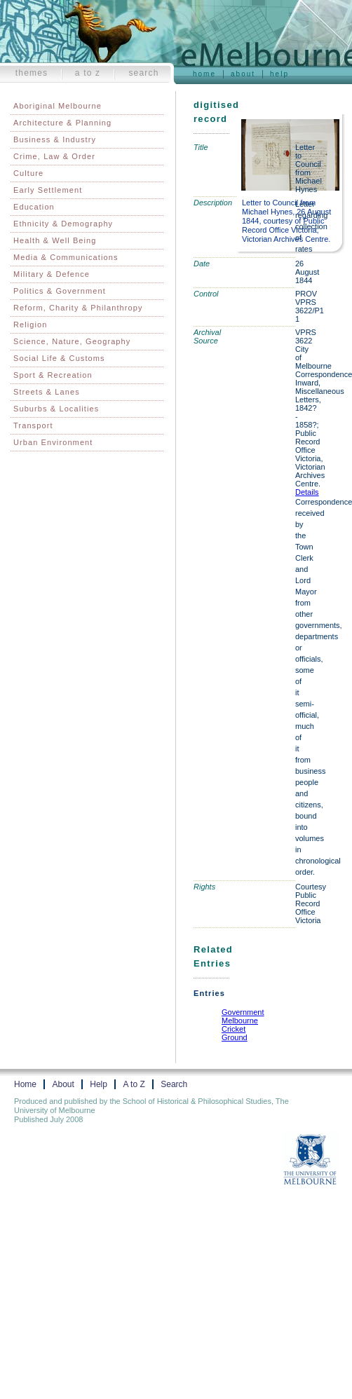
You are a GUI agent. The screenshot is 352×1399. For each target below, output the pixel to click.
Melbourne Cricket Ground (240, 1029)
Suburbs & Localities (56, 408)
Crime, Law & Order (54, 156)
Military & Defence (51, 274)
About (243, 74)
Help (279, 74)
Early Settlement (47, 190)
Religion (30, 324)
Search (143, 73)
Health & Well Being (55, 240)
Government (243, 1012)
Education (34, 207)
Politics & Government (59, 291)
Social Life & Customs (59, 358)
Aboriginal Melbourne (57, 106)
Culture (28, 173)
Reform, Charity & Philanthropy (78, 307)
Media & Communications (66, 257)
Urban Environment (53, 442)
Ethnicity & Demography (63, 223)
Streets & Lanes (46, 392)
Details (307, 492)
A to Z (88, 73)
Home (204, 74)
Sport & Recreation (53, 375)
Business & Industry (54, 139)
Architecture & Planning (62, 122)
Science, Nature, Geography (71, 341)
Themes (31, 73)
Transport (33, 425)
